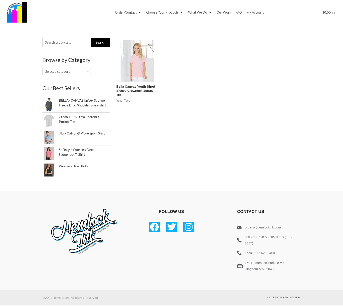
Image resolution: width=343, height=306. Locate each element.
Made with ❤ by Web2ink (284, 298)
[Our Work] (224, 12)
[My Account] (255, 12)
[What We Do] (200, 12)
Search (100, 42)
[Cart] (328, 12)
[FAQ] (238, 12)
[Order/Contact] (128, 12)
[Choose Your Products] (165, 12)
